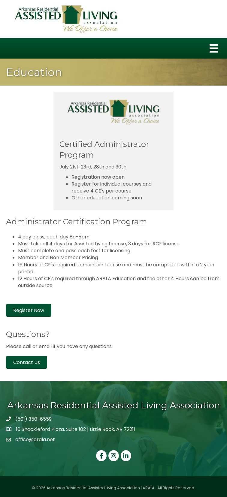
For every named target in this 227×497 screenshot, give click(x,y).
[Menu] (214, 48)
